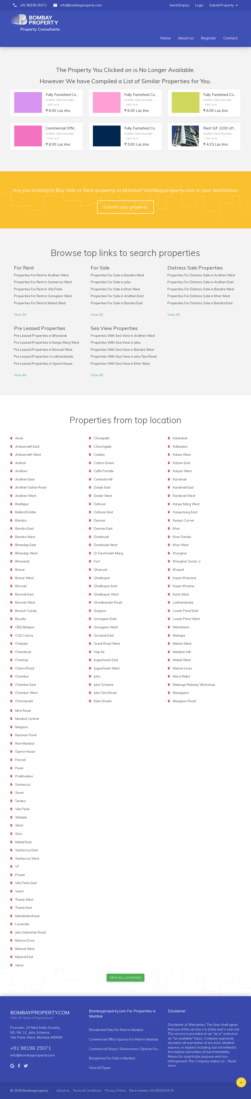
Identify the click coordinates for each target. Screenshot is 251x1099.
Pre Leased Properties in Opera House (43, 363)
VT (17, 866)
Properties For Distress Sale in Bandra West (200, 289)
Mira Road (23, 711)
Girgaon (100, 611)
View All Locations (125, 977)
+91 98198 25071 (33, 5)
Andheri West (25, 496)
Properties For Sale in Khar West (115, 289)
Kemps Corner (183, 520)
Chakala (21, 643)
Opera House (25, 751)
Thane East (23, 908)
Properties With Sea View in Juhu (115, 342)
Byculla (20, 619)
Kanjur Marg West (186, 504)
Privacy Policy (115, 1090)
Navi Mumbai (24, 743)
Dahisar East (103, 512)
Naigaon (21, 727)
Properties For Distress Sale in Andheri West (201, 275)
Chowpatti (101, 438)
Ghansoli (100, 570)
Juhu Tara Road (105, 693)
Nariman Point (26, 735)
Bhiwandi (22, 561)
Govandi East (104, 635)
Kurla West (181, 594)
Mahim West (182, 643)
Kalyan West (182, 471)
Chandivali (23, 652)
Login (199, 5)
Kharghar (180, 553)
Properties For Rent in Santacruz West (43, 282)
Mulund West (25, 949)
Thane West (24, 899)
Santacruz (23, 784)
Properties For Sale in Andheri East (117, 296)
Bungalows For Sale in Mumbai (112, 1058)
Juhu (97, 676)
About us (186, 38)
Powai (20, 875)
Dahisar (100, 504)
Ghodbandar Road (108, 602)
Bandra (20, 520)
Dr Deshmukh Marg (108, 553)
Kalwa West (182, 454)
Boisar (20, 570)
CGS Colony (24, 635)
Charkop (21, 660)
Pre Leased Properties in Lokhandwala (43, 356)
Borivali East (24, 594)
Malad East (23, 842)
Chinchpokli (24, 701)
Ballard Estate (25, 512)
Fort (97, 561)
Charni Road (24, 668)
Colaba (99, 454)
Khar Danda (182, 537)
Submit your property (125, 207)
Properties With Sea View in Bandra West (122, 349)
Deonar (99, 520)
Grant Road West (107, 643)
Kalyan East (181, 463)
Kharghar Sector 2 (187, 561)
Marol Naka (181, 676)
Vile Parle (22, 809)
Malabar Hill (182, 652)
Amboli (20, 463)
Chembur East (25, 685)
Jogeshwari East (106, 660)
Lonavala (22, 924)
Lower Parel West (186, 619)
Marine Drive (25, 940)
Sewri (19, 793)
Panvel (20, 760)
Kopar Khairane (184, 578)
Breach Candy (26, 611)
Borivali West (25, 602)
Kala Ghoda (103, 701)
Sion (18, 834)
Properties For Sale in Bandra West (117, 275)
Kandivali (180, 479)
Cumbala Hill (103, 479)
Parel (19, 768)
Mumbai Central (27, 719)
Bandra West (25, 537)
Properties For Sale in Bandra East (117, 303)
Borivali (20, 586)
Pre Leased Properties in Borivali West (43, 349)
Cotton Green (104, 463)
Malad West (182, 660)
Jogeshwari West (107, 668)
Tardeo (20, 801)
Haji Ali (99, 652)
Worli (19, 825)
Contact (230, 38)
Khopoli (178, 570)
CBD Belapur (25, 627)
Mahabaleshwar (27, 916)
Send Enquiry (179, 5)
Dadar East (102, 487)
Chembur (22, 676)
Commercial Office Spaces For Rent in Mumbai (123, 1039)
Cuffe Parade (104, 471)
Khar (176, 528)
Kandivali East (183, 487)
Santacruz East (26, 850)
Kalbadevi (180, 446)
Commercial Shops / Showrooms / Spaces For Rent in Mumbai (125, 1049)
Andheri (21, 471)
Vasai (19, 965)
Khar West (180, 545)
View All (20, 314)
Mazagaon (181, 693)
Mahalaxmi (181, 627)
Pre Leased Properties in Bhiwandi (40, 336)
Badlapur (22, 504)
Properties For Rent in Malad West (40, 303)
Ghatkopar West (106, 594)
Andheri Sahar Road (30, 487)
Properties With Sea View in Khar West (120, 363)
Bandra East (24, 528)
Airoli (19, 438)
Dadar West (103, 496)
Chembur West (26, 693)
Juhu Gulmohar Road (30, 932)
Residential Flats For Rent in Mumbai (116, 1030)
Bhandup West (26, 553)
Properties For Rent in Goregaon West (43, 296)
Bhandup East (25, 545)
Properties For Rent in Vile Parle (38, 289)
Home (165, 38)
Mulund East (24, 957)
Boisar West (24, 578)
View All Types (100, 1068)
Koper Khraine (183, 586)
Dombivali (101, 537)
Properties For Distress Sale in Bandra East (200, 303)
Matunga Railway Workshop (194, 685)
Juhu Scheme (103, 685)
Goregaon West (106, 627)
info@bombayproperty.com (81, 5)
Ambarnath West (28, 454)
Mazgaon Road (184, 701)
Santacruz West (27, 858)
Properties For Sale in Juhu (111, 282)
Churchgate (103, 446)
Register (208, 38)
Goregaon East (105, 619)
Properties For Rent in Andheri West (41, 275)
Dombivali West (105, 545)
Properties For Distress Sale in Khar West (198, 296)
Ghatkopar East (105, 586)
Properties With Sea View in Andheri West (123, 336)
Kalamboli (180, 438)
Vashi (19, 891)
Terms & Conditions (87, 1090)
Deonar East (103, 528)
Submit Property (223, 5)
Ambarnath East (27, 446)
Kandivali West (184, 496)
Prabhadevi (24, 776)
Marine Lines (182, 668)
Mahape (179, 635)
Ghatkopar (102, 578)
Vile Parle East (26, 883)
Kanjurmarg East (185, 512)
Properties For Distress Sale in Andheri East (200, 282)
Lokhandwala (183, 602)
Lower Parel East (185, 611)
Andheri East (25, 479)
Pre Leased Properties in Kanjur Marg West (46, 342)
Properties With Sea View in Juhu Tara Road (124, 356)
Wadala (21, 817)
